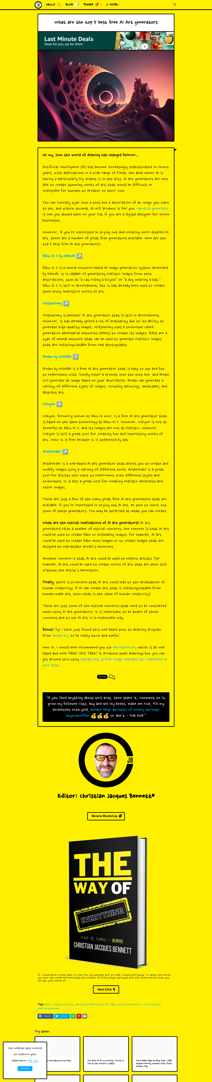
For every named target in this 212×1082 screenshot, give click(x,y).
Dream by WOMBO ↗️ (61, 357)
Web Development (49, 1008)
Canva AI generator (153, 208)
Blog (47, 1004)
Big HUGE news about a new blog (55, 1060)
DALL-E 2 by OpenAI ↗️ (62, 256)
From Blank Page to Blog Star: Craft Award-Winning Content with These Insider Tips (154, 1063)
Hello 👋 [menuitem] (53, 5)
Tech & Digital (152, 1004)
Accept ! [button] (25, 1069)
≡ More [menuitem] (112, 5)
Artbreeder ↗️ (55, 451)
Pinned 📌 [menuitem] (91, 5)
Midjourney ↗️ (56, 303)
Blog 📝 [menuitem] (72, 5)
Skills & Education (129, 1004)
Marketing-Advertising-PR (92, 1004)
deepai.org (60, 635)
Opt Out (32, 1061)
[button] (174, 4)
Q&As (113, 1004)
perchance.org (124, 647)
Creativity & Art (62, 1004)
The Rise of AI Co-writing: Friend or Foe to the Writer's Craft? (105, 1062)
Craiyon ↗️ (52, 404)
